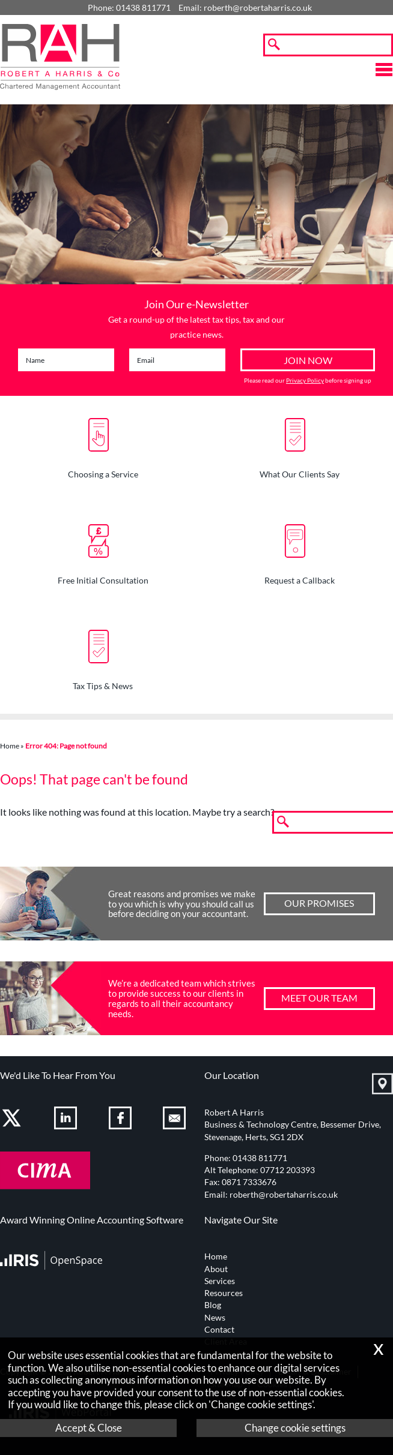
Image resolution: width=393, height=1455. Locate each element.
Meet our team (319, 997)
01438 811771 (260, 1158)
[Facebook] (122, 1120)
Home (9, 745)
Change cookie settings (295, 1427)
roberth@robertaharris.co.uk (258, 8)
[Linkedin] (67, 1120)
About (216, 1269)
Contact (219, 1329)
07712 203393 (287, 1170)
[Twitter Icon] (13, 1120)
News (214, 1317)
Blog (212, 1305)
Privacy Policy (305, 380)
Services (219, 1281)
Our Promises (319, 903)
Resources (223, 1293)
